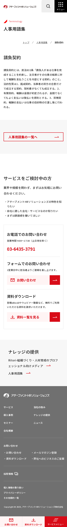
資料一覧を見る (38, 317)
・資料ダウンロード (15, 458)
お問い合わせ (11, 524)
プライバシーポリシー (15, 492)
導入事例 (8, 415)
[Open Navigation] (60, 6)
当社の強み (40, 407)
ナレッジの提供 (42, 415)
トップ (26, 42)
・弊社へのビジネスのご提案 (47, 458)
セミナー (8, 422)
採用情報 (8, 473)
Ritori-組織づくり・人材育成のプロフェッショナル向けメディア (33, 363)
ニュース (38, 422)
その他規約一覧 (11, 497)
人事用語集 (42, 42)
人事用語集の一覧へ (22, 137)
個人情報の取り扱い (13, 487)
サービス (8, 407)
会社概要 (8, 430)
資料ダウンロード (33, 524)
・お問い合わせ (12, 452)
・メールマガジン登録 (44, 452)
